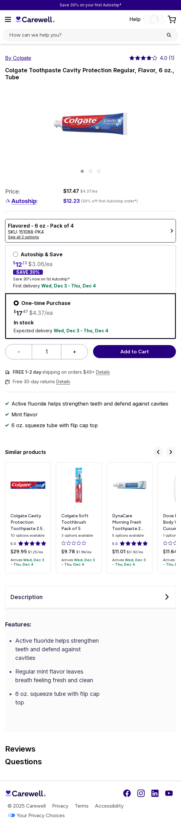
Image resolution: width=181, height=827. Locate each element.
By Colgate (18, 58)
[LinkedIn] (155, 793)
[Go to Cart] (172, 19)
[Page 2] (90, 171)
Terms (82, 806)
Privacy (60, 806)
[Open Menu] (8, 19)
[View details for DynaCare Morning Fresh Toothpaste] (129, 518)
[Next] (171, 452)
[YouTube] (169, 793)
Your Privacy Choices (36, 815)
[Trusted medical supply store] (35, 19)
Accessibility (109, 806)
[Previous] (158, 452)
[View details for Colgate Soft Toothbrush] (78, 518)
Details (103, 372)
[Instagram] (141, 793)
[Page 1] (82, 171)
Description (90, 596)
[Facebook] (127, 793)
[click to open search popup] (90, 35)
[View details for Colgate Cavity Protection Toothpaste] (27, 518)
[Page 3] (99, 171)
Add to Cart (134, 352)
